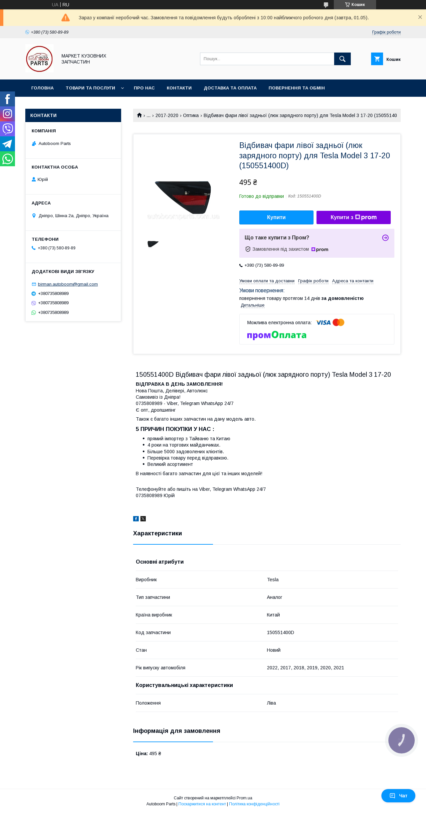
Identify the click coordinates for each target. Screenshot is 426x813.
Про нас (144, 87)
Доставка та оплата (230, 87)
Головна (42, 87)
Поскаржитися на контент (202, 804)
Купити (276, 217)
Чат (398, 796)
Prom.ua (244, 798)
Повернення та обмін (297, 87)
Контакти (179, 87)
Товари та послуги (90, 87)
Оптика (191, 115)
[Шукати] (342, 59)
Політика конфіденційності (254, 804)
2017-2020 (166, 115)
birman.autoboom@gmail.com (68, 284)
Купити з (353, 217)
